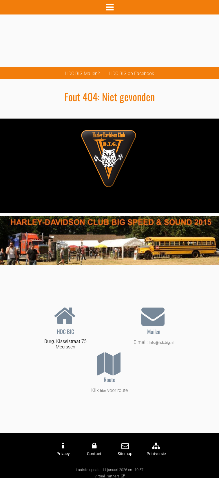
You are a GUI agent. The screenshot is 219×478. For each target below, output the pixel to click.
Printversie (156, 453)
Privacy (63, 453)
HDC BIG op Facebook (131, 73)
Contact (94, 453)
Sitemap (125, 453)
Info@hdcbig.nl (161, 342)
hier (103, 390)
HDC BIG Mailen (81, 73)
